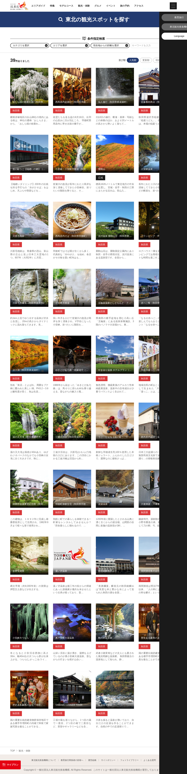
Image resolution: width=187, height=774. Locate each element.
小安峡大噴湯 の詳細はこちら (68, 270)
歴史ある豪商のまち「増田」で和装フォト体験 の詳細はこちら (158, 606)
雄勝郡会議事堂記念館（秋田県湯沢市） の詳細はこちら (29, 472)
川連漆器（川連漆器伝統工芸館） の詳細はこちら (158, 472)
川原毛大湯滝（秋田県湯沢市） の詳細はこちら (29, 271)
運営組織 (92, 760)
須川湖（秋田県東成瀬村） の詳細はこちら (29, 338)
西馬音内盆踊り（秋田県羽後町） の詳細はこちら (72, 70)
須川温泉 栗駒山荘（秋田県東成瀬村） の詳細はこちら (115, 204)
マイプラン (10, 764)
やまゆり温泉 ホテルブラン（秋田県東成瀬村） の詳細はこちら (115, 338)
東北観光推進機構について (43, 760)
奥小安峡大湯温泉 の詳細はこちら (71, 605)
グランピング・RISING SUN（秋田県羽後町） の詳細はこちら (158, 204)
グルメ (97, 6)
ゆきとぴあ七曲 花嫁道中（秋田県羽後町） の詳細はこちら (72, 338)
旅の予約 (124, 6)
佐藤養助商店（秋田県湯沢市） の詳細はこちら (158, 70)
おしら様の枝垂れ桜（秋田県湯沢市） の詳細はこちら (29, 70)
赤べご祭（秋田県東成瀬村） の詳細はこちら (158, 271)
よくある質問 (149, 760)
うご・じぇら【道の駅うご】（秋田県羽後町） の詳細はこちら (115, 405)
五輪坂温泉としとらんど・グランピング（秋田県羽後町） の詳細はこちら (115, 273)
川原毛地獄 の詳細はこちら (24, 203)
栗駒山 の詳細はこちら (108, 136)
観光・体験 (84, 6)
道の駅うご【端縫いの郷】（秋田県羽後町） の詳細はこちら (29, 137)
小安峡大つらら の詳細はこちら (27, 605)
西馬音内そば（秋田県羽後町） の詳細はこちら (72, 204)
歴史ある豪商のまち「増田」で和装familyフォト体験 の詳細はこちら (29, 673)
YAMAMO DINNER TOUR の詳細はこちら (72, 673)
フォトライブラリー (129, 760)
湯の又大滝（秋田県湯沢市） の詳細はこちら (29, 405)
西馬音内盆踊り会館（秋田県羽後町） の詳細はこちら (158, 405)
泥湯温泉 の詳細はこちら (109, 471)
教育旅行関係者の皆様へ (72, 760)
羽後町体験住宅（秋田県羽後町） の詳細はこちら (72, 472)
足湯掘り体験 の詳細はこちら (111, 672)
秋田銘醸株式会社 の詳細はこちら (113, 538)
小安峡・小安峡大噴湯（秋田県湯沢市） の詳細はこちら (72, 137)
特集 (52, 6)
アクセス (138, 6)
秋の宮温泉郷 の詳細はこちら (111, 605)
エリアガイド (38, 6)
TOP (12, 751)
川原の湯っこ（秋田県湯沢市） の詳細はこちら (158, 338)
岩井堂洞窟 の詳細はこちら (24, 538)
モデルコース (66, 6)
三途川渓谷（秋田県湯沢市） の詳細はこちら (72, 405)
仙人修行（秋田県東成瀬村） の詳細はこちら (115, 70)
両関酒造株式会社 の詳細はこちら (156, 538)
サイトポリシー (108, 760)
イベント (110, 6)
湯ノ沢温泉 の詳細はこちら (67, 538)
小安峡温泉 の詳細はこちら (153, 136)
